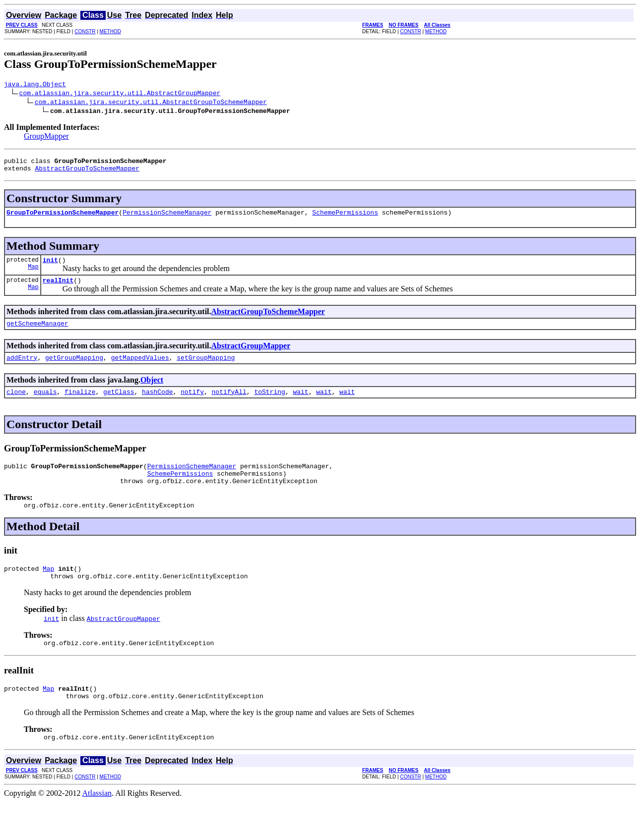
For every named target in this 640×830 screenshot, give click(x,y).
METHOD (110, 31)
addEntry (21, 369)
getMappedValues (140, 369)
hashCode (157, 404)
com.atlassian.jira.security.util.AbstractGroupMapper (120, 94)
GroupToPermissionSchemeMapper (62, 218)
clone (16, 404)
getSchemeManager (37, 333)
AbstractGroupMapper (251, 356)
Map (33, 275)
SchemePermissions (345, 218)
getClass (118, 404)
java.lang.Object (35, 85)
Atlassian (97, 821)
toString (269, 404)
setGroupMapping (206, 369)
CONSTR (84, 31)
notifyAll (229, 404)
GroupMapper (46, 137)
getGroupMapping (74, 369)
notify (192, 404)
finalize (79, 404)
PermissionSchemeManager (167, 218)
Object (151, 391)
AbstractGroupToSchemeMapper (87, 172)
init (50, 267)
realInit (58, 288)
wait (300, 404)
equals (45, 404)
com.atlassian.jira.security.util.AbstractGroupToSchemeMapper (151, 103)
